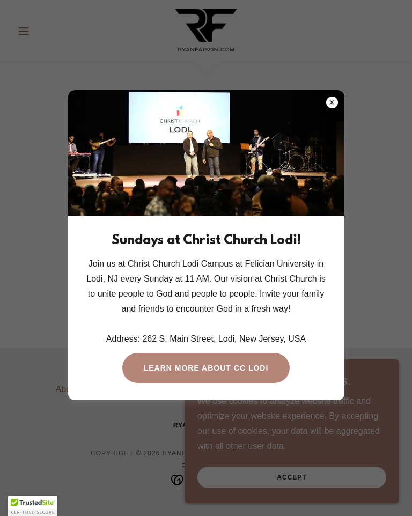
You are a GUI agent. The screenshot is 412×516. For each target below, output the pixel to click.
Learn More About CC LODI (206, 368)
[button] (32, 506)
